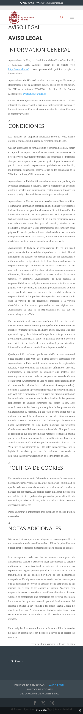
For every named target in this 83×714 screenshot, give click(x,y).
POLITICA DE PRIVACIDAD (29, 685)
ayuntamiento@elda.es (34, 93)
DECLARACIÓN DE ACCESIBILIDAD (39, 693)
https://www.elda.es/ (18, 69)
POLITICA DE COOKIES (39, 689)
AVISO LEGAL (57, 685)
